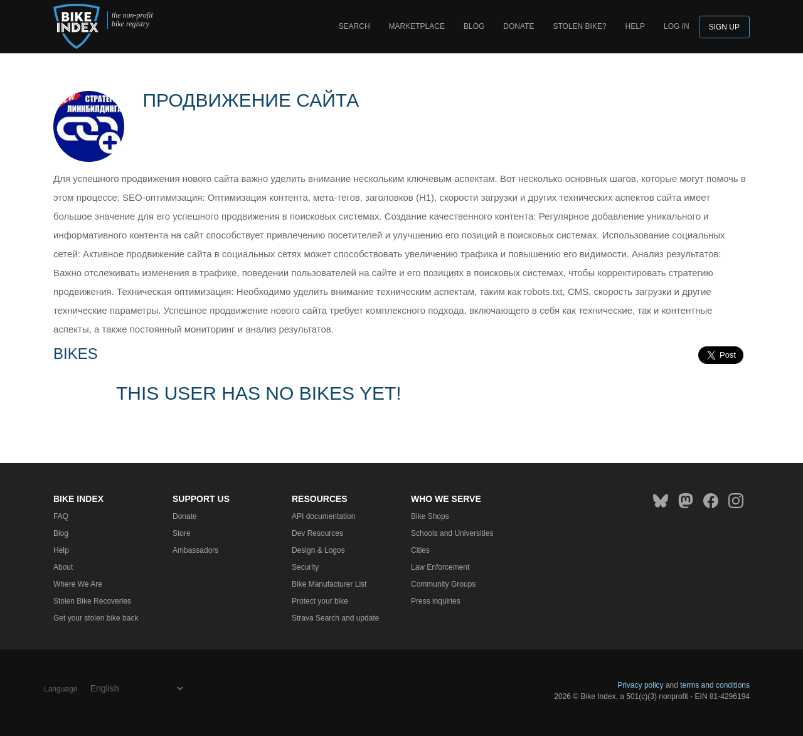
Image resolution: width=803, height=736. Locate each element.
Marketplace (417, 26)
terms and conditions (715, 685)
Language (60, 689)
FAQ (60, 516)
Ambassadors (195, 550)
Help (635, 26)
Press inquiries (435, 601)
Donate (518, 26)
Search (354, 26)
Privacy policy (640, 685)
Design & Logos (318, 550)
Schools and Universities (452, 533)
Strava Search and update (335, 618)
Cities (420, 550)
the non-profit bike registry (132, 19)
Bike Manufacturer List (329, 584)
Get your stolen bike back (95, 618)
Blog (474, 26)
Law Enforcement (440, 567)
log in (676, 26)
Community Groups (443, 584)
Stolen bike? (579, 26)
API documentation (323, 516)
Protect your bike (320, 601)
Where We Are (77, 584)
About (63, 567)
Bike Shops (430, 516)
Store (182, 533)
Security (305, 567)
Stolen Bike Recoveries (92, 601)
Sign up (724, 27)
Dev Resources (317, 533)
